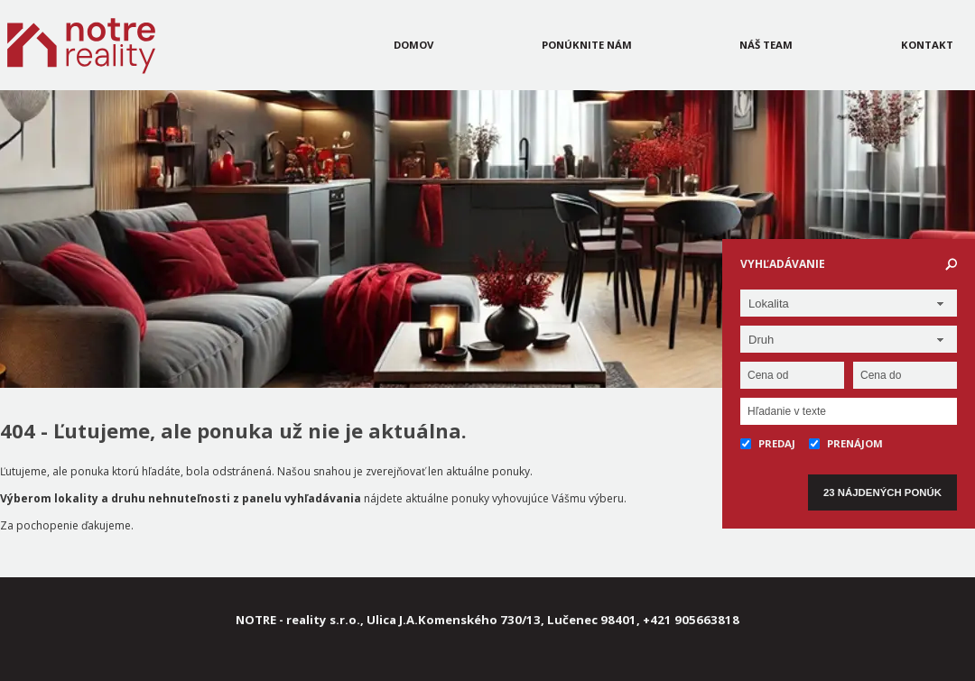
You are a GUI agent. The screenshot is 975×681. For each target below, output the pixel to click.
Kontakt (927, 44)
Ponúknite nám (587, 44)
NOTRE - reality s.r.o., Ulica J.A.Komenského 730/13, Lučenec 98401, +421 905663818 (487, 620)
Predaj (767, 443)
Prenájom (846, 443)
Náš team (766, 44)
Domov (413, 44)
